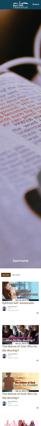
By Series (16, 275)
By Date (6, 275)
